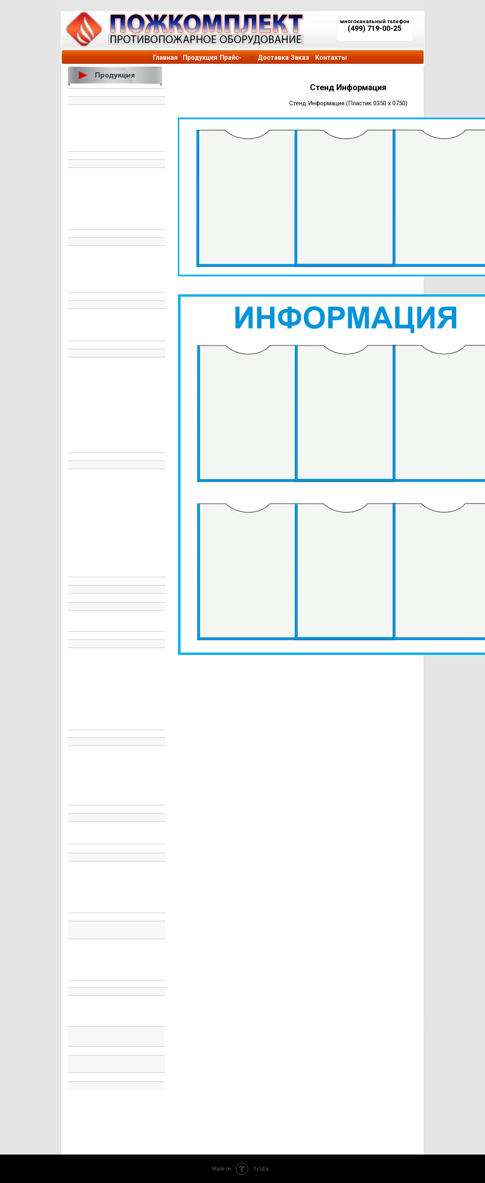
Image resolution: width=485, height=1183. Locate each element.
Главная (165, 57)
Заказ (299, 57)
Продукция (200, 57)
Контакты (331, 57)
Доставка (273, 57)
